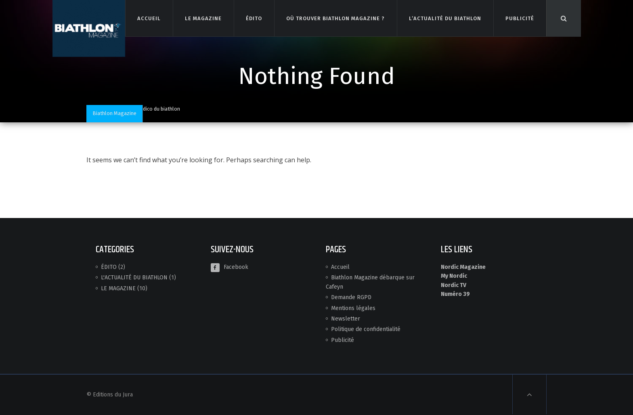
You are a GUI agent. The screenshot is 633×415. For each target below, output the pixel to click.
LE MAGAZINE (203, 18)
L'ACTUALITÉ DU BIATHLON (134, 277)
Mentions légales (353, 308)
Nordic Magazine (463, 267)
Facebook (229, 267)
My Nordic (454, 275)
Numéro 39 (455, 294)
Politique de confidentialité (365, 329)
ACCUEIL (148, 18)
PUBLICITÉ (519, 18)
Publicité (342, 340)
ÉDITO (254, 18)
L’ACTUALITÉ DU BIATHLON (445, 18)
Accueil (340, 267)
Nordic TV (453, 285)
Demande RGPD (351, 297)
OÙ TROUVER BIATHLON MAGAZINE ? (335, 18)
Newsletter (345, 318)
